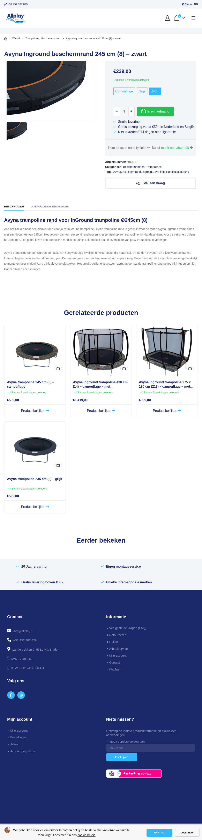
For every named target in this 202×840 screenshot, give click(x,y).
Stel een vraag (150, 183)
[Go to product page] (35, 350)
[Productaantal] (124, 111)
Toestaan (159, 832)
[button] (193, 18)
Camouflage (124, 91)
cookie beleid (86, 835)
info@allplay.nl (23, 631)
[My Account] (167, 18)
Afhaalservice (118, 648)
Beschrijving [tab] (14, 206)
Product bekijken (35, 410)
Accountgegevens (22, 751)
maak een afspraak (175, 147)
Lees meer (187, 832)
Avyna (117, 171)
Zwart (155, 91)
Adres (14, 744)
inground (147, 171)
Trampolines (154, 166)
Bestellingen (18, 737)
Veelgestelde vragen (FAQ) (127, 628)
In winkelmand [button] (58, 368)
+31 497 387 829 (16, 4)
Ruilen (113, 641)
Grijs (142, 91)
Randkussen (174, 171)
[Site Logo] (15, 18)
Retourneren (117, 635)
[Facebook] (11, 695)
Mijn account (118, 655)
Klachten (115, 669)
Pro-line (160, 171)
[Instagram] (21, 695)
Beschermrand (131, 171)
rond (186, 171)
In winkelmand (158, 111)
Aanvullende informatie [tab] (50, 206)
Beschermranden (133, 166)
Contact (114, 662)
